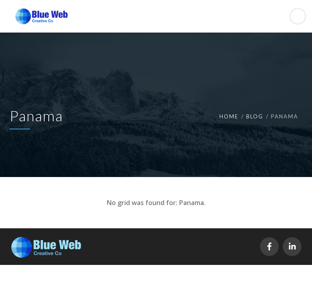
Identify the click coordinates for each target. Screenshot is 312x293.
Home (228, 116)
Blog (254, 116)
